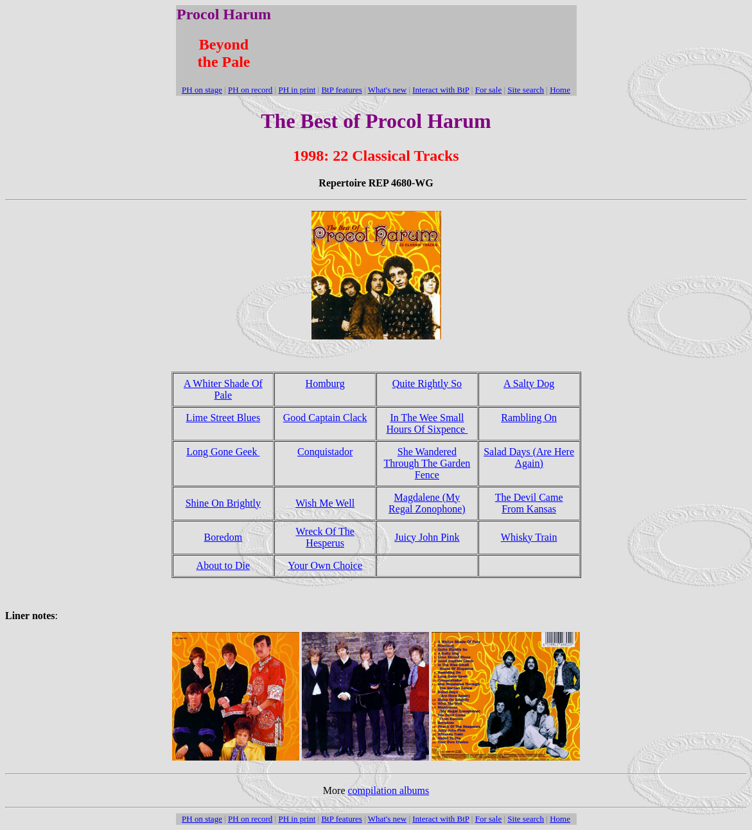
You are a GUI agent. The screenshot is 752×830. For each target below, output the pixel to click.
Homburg (325, 383)
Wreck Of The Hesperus (324, 537)
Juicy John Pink (426, 537)
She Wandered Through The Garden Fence (426, 463)
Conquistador (325, 451)
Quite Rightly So (427, 383)
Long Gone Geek (222, 451)
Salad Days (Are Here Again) (529, 457)
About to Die (223, 565)
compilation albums (389, 790)
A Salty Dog (528, 383)
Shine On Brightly (223, 503)
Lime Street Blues (223, 417)
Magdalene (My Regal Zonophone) (427, 503)
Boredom (223, 537)
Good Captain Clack (325, 417)
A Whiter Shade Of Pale (223, 389)
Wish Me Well (324, 503)
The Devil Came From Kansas (529, 503)
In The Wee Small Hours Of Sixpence (427, 423)
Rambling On (529, 417)
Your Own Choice (325, 565)
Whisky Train (529, 537)
